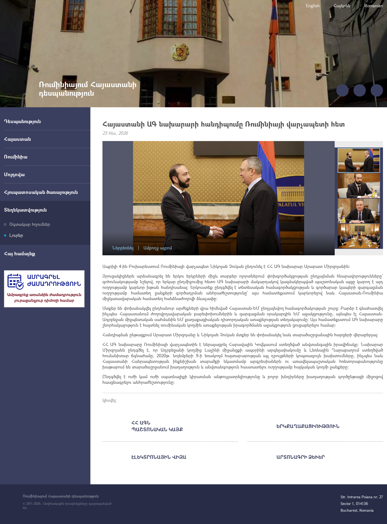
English (313, 5)
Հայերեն (342, 5)
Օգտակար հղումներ (29, 224)
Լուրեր (16, 235)
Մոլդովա (14, 174)
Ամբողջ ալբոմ (157, 248)
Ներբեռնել (123, 248)
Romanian (373, 5)
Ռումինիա (15, 156)
